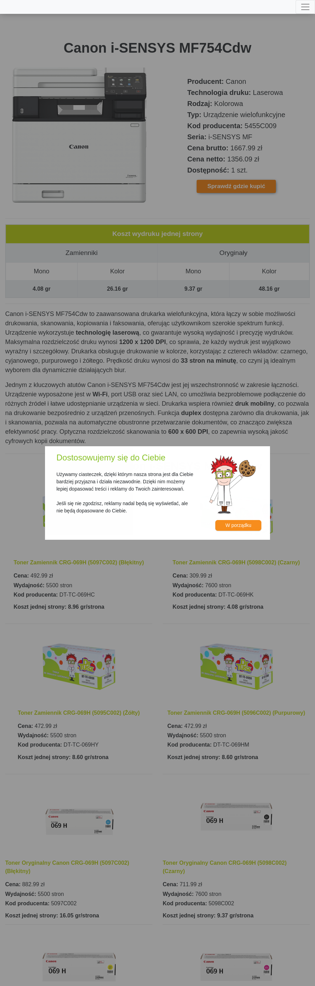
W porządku (238, 525)
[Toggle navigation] (305, 7)
